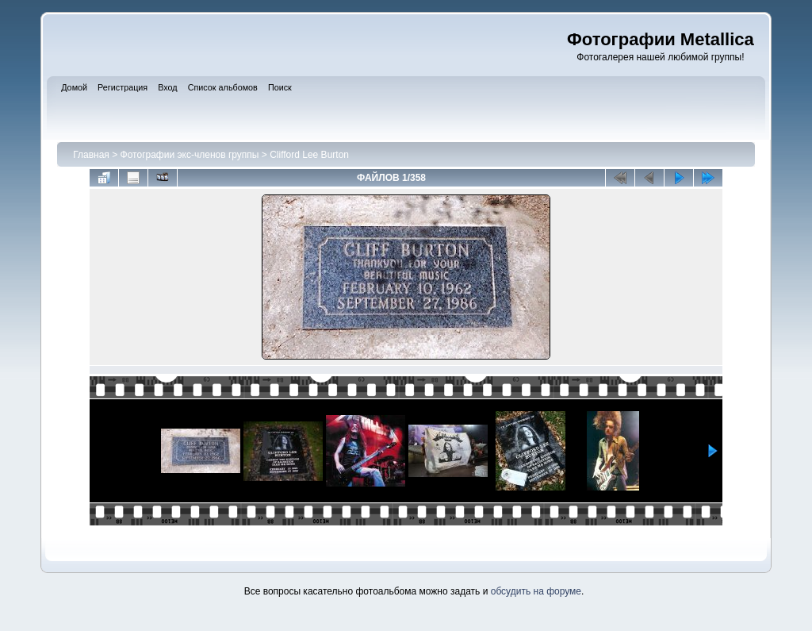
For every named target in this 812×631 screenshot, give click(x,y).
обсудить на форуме (536, 591)
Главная (91, 154)
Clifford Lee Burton (309, 154)
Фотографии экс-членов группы (190, 154)
